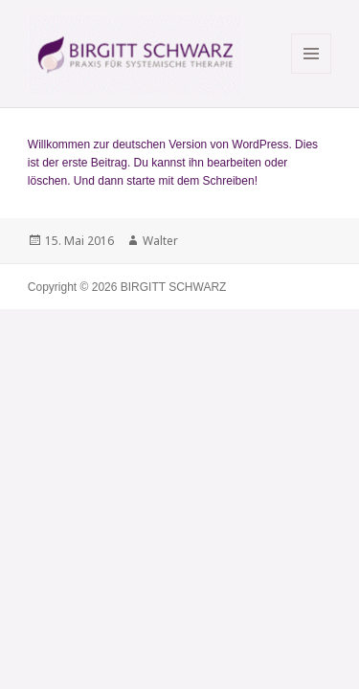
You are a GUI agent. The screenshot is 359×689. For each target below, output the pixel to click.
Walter (160, 241)
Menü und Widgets (311, 73)
